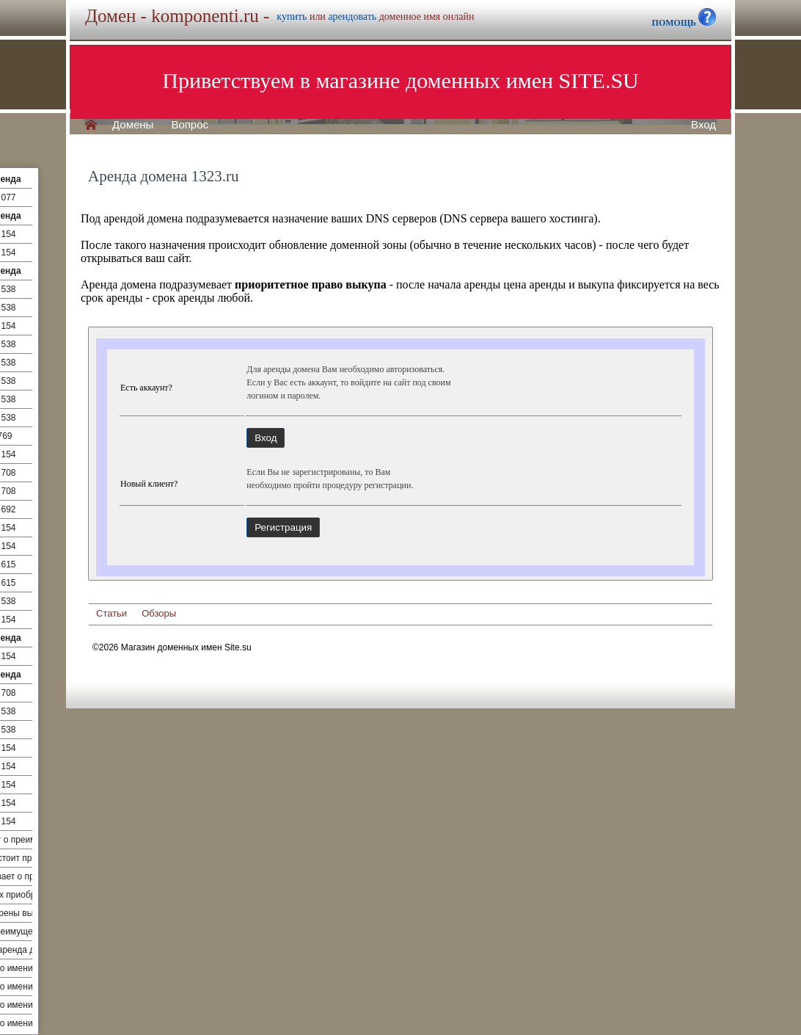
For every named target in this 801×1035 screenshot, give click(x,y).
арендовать (352, 16)
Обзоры (159, 613)
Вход (703, 125)
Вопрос (189, 125)
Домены (132, 125)
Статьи (111, 613)
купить (292, 16)
